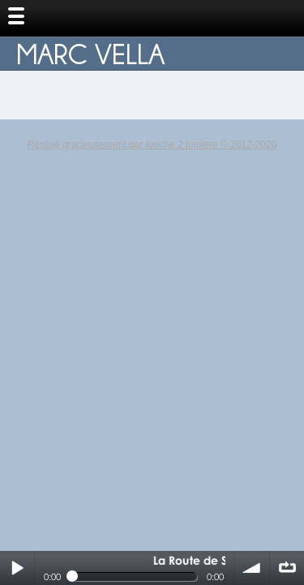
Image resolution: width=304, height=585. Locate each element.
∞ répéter (287, 568)
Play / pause (17, 568)
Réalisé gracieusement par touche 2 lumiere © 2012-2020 (152, 144)
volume (252, 568)
